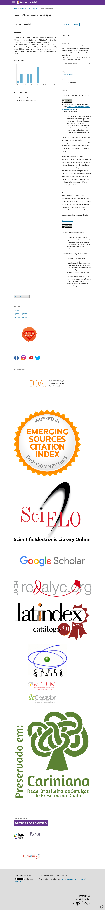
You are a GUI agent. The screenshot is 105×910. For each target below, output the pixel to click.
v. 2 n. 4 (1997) (33, 9)
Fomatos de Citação (70, 64)
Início (15, 9)
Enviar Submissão (21, 297)
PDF (76, 25)
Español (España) (20, 314)
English (16, 310)
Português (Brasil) (20, 317)
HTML (67, 25)
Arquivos (23, 9)
